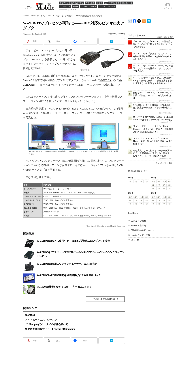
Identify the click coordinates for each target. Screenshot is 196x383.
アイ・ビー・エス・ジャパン (41, 319)
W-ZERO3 (105, 80)
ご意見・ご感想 (138, 221)
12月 (153, 182)
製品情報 (30, 315)
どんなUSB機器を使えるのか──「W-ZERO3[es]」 (64, 286)
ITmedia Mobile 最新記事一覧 (144, 20)
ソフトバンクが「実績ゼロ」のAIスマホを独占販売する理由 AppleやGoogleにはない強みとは (152, 56)
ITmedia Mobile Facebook (134, 20)
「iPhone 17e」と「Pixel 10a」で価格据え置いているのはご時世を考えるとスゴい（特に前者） (152, 44)
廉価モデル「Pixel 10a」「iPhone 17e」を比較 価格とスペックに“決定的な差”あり (152, 95)
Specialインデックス (140, 235)
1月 (146, 182)
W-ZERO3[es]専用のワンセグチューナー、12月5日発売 (67, 263)
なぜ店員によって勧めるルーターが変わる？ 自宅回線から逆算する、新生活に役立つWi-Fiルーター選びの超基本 (152, 153)
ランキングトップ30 (164, 163)
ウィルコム (41, 16)
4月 (130, 182)
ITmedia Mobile (29, 16)
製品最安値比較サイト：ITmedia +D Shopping (50, 329)
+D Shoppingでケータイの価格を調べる (46, 324)
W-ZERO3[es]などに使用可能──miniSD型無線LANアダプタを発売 (73, 240)
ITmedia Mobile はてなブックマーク (149, 20)
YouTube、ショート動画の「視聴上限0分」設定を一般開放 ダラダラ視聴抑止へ (152, 108)
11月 (158, 182)
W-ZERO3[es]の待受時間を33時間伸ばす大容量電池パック (69, 275)
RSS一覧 (135, 240)
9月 (169, 182)
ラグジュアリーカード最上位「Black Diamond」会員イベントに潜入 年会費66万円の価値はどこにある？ (153, 129)
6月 (164, 185)
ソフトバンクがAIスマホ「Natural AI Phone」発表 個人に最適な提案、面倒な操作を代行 (153, 141)
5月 (169, 185)
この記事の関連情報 (104, 299)
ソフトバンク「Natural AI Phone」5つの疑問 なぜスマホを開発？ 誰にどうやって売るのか (153, 68)
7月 (159, 185)
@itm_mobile (139, 20)
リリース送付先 (138, 225)
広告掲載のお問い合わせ (143, 230)
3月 (136, 182)
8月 (153, 185)
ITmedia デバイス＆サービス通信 (130, 20)
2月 (141, 182)
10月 (164, 182)
